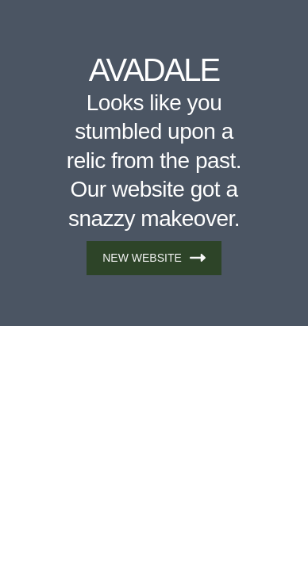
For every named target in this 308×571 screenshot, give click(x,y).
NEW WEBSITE (154, 258)
